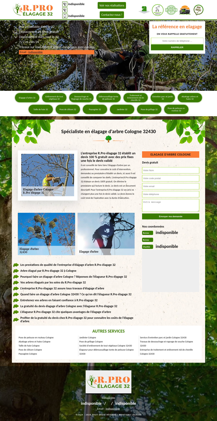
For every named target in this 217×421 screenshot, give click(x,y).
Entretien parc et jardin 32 (162, 97)
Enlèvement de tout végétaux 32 (54, 97)
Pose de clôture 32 (68, 109)
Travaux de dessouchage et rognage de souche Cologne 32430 (166, 343)
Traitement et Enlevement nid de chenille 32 (135, 97)
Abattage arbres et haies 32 (190, 97)
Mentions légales (130, 415)
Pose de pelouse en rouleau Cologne (36, 337)
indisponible (76, 4)
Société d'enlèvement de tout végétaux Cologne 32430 (105, 345)
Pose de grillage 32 (149, 109)
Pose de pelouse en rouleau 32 (176, 109)
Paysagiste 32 (95, 109)
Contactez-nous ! (111, 15)
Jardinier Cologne (87, 337)
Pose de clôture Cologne (30, 349)
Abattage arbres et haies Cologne (34, 341)
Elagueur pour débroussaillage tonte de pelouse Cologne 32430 (106, 351)
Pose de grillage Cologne (91, 341)
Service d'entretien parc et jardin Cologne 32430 (163, 337)
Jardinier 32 (122, 109)
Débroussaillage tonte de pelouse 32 (108, 97)
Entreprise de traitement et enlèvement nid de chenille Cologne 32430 (166, 351)
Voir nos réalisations (111, 5)
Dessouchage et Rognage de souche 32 (81, 97)
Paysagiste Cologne (28, 353)
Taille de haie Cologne (29, 345)
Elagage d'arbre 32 (27, 97)
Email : (31, 52)
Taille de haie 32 (41, 109)
